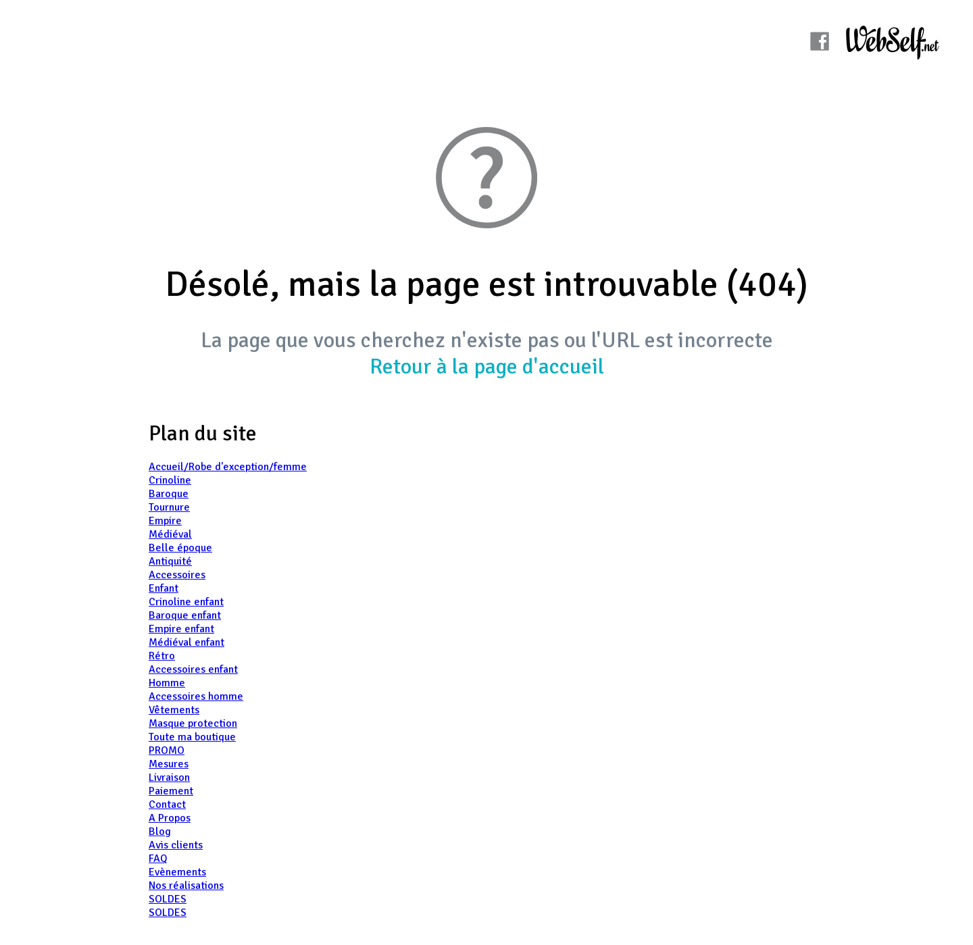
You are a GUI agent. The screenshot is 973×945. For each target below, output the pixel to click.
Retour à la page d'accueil (487, 366)
